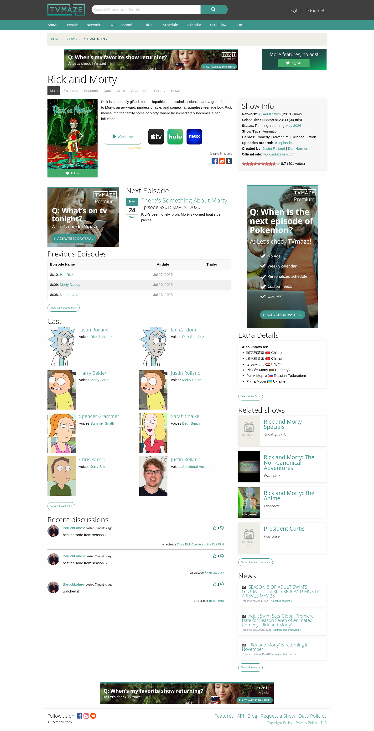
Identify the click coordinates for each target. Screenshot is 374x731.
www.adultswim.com (279, 154)
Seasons (91, 91)
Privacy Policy (306, 723)
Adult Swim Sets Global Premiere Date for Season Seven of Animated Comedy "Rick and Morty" (278, 620)
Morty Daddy (70, 285)
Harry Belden (93, 373)
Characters (139, 91)
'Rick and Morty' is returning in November (275, 647)
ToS (324, 723)
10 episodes (284, 143)
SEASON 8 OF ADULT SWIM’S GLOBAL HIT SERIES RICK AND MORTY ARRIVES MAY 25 (280, 591)
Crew (121, 91)
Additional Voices (195, 466)
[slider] (261, 164)
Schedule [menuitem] (170, 24)
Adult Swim (272, 114)
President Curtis (284, 528)
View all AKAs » (250, 396)
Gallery (160, 91)
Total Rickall (216, 601)
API (240, 716)
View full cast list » (61, 506)
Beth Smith (191, 423)
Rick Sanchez (101, 337)
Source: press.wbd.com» (287, 629)
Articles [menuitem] (148, 24)
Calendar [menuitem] (194, 24)
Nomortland (69, 295)
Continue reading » (282, 600)
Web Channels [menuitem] (122, 24)
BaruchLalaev (74, 528)
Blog (252, 716)
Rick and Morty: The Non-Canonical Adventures (289, 463)
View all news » (250, 667)
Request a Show (278, 716)
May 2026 (293, 125)
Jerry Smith (99, 466)
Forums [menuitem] (243, 24)
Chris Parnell (93, 459)
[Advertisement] (151, 59)
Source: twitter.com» (285, 654)
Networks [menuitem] (94, 24)
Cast (107, 91)
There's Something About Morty (184, 200)
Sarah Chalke (185, 416)
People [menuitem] (72, 24)
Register (316, 10)
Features (224, 716)
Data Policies (313, 716)
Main (54, 91)
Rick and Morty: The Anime (289, 495)
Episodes (70, 91)
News (175, 91)
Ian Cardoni (183, 329)
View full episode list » (63, 307)
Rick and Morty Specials (283, 424)
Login (295, 10)
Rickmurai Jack (214, 572)
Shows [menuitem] (53, 24)
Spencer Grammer (99, 416)
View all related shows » (255, 562)
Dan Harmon (298, 148)
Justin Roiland (274, 148)
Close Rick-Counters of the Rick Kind (200, 544)
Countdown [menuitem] (219, 24)
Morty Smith (99, 380)
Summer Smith (102, 423)
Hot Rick (66, 274)
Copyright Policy (279, 723)
